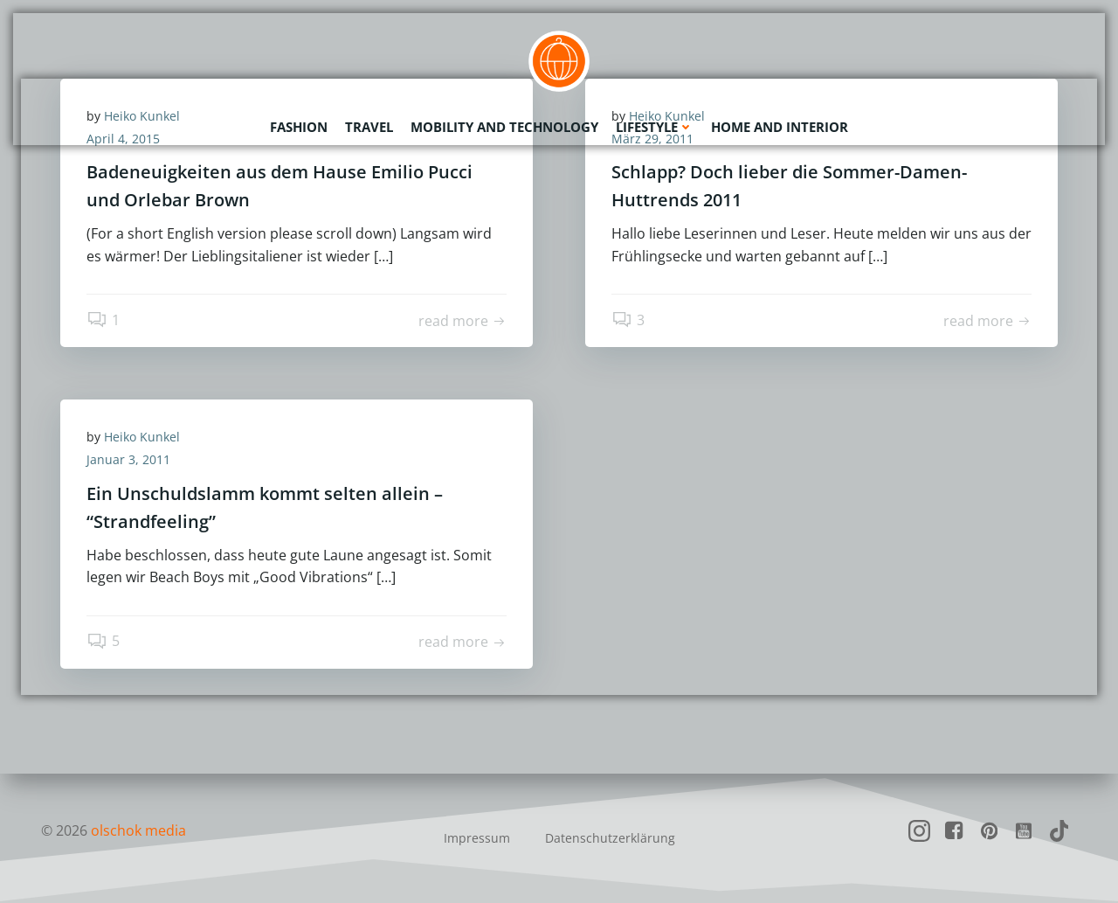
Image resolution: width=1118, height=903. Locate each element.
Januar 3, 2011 (128, 459)
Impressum (477, 838)
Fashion (299, 126)
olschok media (138, 830)
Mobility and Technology (504, 126)
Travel (369, 126)
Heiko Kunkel (142, 436)
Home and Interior (779, 126)
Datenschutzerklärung (610, 838)
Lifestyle (655, 126)
